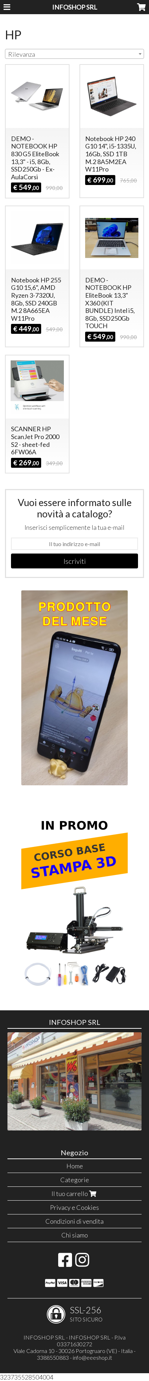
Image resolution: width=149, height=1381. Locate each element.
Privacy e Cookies (74, 1207)
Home (74, 1166)
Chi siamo (74, 1235)
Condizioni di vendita (74, 1221)
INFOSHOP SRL (74, 7)
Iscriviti (75, 561)
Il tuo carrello (74, 1193)
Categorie (74, 1180)
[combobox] (74, 54)
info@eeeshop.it (92, 1357)
